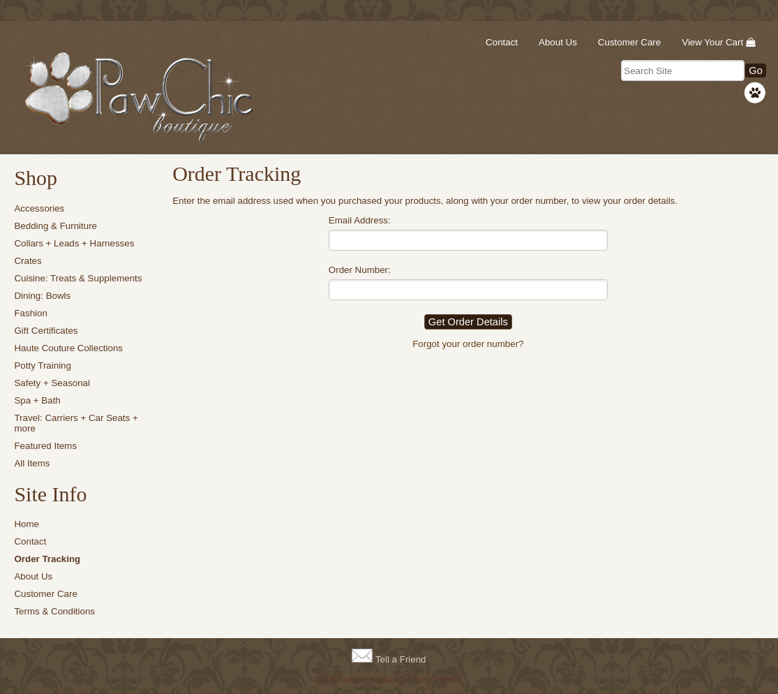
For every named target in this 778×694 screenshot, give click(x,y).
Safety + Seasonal (52, 383)
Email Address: (360, 220)
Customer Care (629, 42)
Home (26, 524)
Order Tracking (47, 559)
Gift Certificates (45, 330)
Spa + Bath (37, 400)
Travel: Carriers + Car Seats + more (75, 423)
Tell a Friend (400, 659)
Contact (502, 42)
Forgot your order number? (467, 344)
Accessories (39, 208)
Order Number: (360, 270)
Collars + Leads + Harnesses (74, 243)
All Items (32, 463)
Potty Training (42, 365)
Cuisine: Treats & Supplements (78, 278)
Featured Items (45, 446)
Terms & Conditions (54, 611)
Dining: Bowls (42, 295)
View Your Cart (712, 42)
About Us (558, 42)
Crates (27, 261)
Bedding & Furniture (55, 226)
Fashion (30, 313)
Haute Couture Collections (68, 348)
